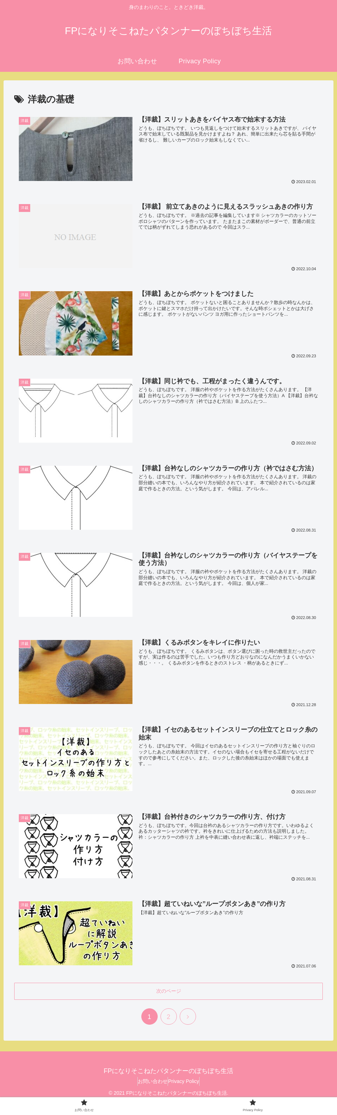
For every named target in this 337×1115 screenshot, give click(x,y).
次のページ (168, 993)
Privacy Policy (187, 1083)
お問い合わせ (149, 1083)
